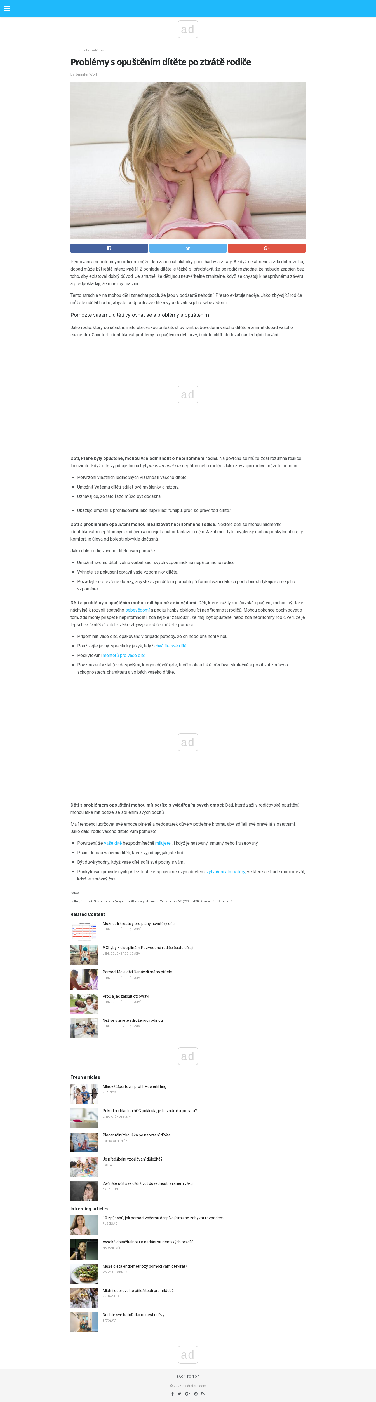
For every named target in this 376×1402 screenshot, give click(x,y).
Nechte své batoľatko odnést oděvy (133, 1314)
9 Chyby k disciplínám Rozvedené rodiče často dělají (148, 947)
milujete (163, 843)
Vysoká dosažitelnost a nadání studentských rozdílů (148, 1242)
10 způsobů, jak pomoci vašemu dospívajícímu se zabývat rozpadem (163, 1218)
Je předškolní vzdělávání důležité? (133, 1159)
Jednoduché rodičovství (88, 50)
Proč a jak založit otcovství (126, 996)
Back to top (188, 1376)
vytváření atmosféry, (226, 871)
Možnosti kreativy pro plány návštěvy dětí (139, 923)
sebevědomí (137, 610)
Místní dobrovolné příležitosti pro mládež (138, 1290)
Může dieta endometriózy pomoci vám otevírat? (145, 1266)
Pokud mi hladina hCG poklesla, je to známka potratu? (150, 1111)
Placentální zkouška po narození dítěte (137, 1135)
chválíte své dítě (170, 646)
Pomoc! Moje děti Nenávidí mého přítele (137, 972)
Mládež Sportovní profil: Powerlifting (134, 1086)
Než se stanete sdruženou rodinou (133, 1020)
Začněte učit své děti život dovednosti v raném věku (148, 1183)
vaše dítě (113, 843)
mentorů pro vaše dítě (124, 655)
